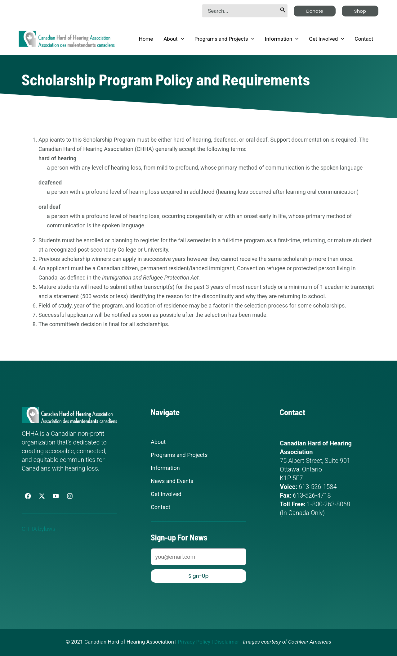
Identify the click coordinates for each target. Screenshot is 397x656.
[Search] (283, 11)
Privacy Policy (194, 642)
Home (146, 39)
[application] (181, 39)
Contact (364, 39)
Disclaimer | (228, 642)
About (173, 39)
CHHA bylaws (40, 528)
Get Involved (326, 39)
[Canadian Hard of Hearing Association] (67, 38)
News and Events (172, 481)
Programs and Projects (224, 39)
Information (282, 39)
